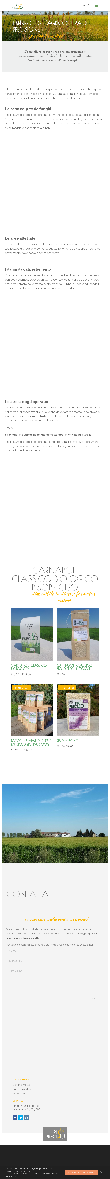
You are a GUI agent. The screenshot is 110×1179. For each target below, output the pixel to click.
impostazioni (22, 1176)
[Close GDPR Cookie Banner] (101, 1172)
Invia (92, 997)
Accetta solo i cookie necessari (80, 1172)
